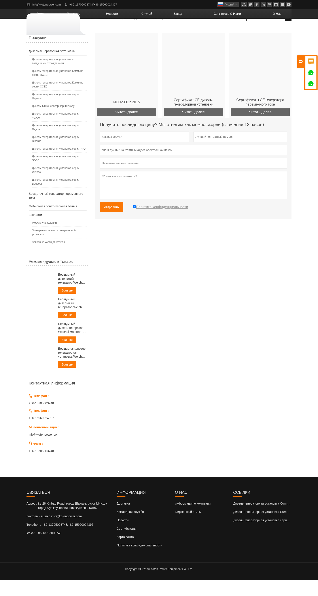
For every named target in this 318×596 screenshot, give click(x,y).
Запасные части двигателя (48, 258)
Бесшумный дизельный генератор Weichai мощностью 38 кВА (71, 319)
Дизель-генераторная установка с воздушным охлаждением (53, 77)
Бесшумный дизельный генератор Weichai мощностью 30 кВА (71, 295)
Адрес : (31, 519)
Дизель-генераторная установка (52, 67)
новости (155, 30)
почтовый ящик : (38, 532)
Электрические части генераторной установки (54, 248)
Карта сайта (125, 553)
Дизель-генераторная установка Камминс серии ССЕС (57, 100)
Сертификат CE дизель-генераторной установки (193, 118)
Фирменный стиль (188, 528)
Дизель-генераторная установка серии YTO (58, 164)
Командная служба (130, 528)
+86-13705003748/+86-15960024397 (93, 4)
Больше (67, 306)
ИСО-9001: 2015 (126, 118)
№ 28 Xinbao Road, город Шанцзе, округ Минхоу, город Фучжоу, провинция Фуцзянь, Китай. (73, 522)
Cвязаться (38, 508)
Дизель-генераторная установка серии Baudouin (56, 197)
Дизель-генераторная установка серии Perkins (266, 536)
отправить (111, 223)
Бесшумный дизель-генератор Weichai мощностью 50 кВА (72, 344)
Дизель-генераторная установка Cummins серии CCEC (272, 528)
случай (181, 30)
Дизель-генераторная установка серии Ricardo (56, 155)
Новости (123, 536)
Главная (32, 42)
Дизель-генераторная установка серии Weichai (56, 186)
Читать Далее (126, 128)
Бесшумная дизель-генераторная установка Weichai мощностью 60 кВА (72, 369)
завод (205, 30)
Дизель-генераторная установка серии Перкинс (56, 112)
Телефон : (33, 540)
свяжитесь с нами (242, 30)
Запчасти (35, 231)
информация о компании (192, 519)
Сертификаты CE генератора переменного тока (260, 118)
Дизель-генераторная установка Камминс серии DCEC (57, 89)
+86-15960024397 (41, 434)
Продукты (126, 30)
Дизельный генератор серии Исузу (53, 122)
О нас (280, 30)
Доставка (123, 519)
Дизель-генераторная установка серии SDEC (56, 174)
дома (100, 30)
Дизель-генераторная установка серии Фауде (56, 131)
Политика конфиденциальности (139, 561)
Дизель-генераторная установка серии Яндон (56, 143)
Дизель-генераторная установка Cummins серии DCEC (272, 519)
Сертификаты (126, 544)
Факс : (30, 549)
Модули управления (44, 238)
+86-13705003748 (41, 419)
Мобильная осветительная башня (53, 222)
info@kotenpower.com (46, 4)
